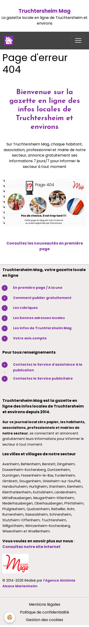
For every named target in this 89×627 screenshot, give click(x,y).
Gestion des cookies (44, 620)
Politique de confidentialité (44, 612)
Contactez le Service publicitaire (43, 378)
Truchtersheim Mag (44, 11)
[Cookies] (9, 617)
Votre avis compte (30, 338)
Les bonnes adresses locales (39, 318)
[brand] (9, 40)
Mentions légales (44, 604)
